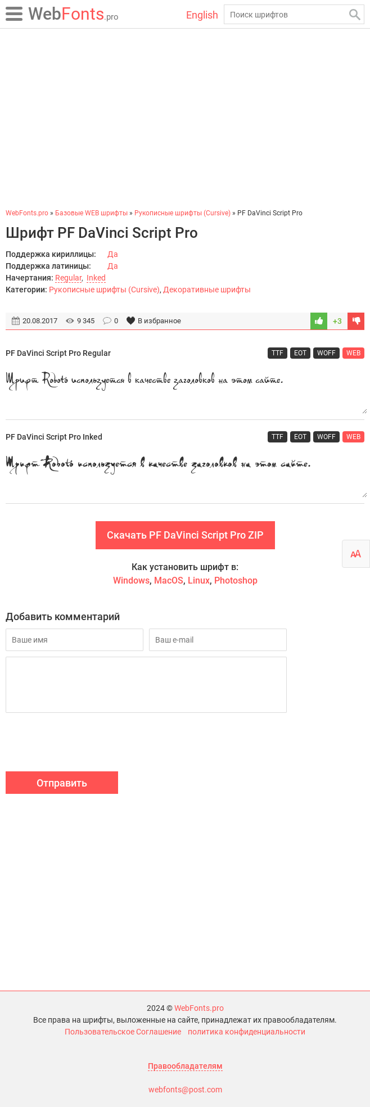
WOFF (326, 353)
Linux (199, 580)
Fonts (73, 14)
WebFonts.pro (199, 1008)
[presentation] (91, 744)
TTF (277, 353)
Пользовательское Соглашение (123, 1031)
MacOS (168, 580)
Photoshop (236, 580)
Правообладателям (185, 1065)
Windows (131, 580)
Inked (96, 277)
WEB (353, 353)
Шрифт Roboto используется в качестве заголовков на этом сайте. (185, 389)
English (202, 15)
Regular (68, 277)
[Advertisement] (185, 118)
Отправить (62, 783)
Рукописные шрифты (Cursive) (104, 289)
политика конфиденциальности (246, 1031)
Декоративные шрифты (207, 289)
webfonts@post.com (185, 1089)
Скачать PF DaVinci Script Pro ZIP (185, 535)
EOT (300, 353)
